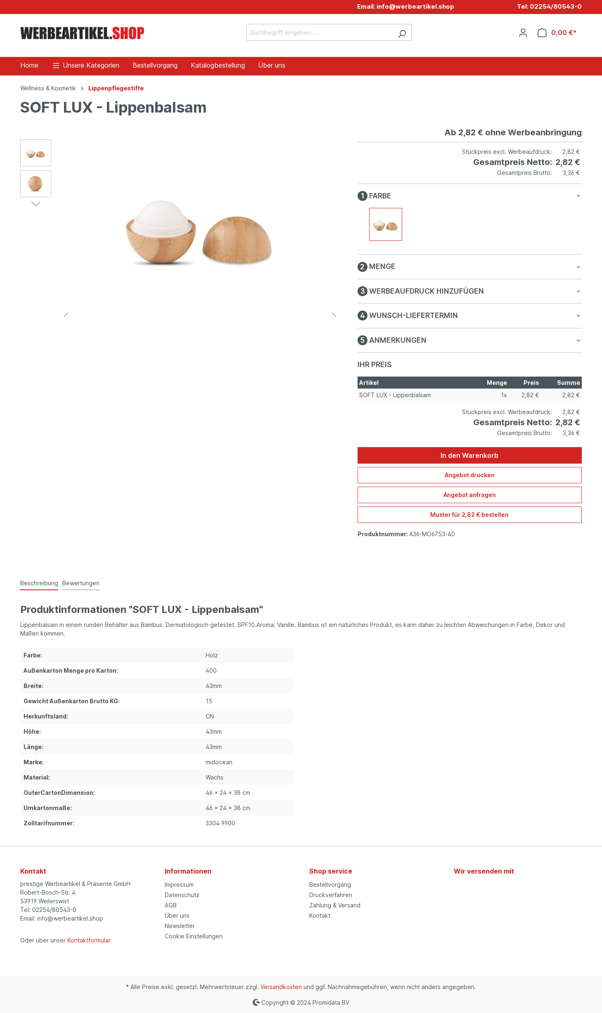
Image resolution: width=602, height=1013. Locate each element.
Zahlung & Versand (334, 905)
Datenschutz (182, 894)
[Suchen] (402, 32)
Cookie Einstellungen (194, 936)
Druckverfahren (330, 894)
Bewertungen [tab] (81, 583)
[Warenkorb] (557, 32)
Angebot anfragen (469, 494)
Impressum (179, 884)
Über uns (177, 915)
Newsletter (180, 925)
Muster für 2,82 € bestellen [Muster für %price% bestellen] (469, 514)
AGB (171, 905)
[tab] (39, 583)
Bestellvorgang (330, 884)
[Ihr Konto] (523, 32)
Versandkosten (281, 986)
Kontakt (319, 915)
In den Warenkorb (469, 455)
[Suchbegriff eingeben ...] (319, 32)
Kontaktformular (88, 940)
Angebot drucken (470, 474)
